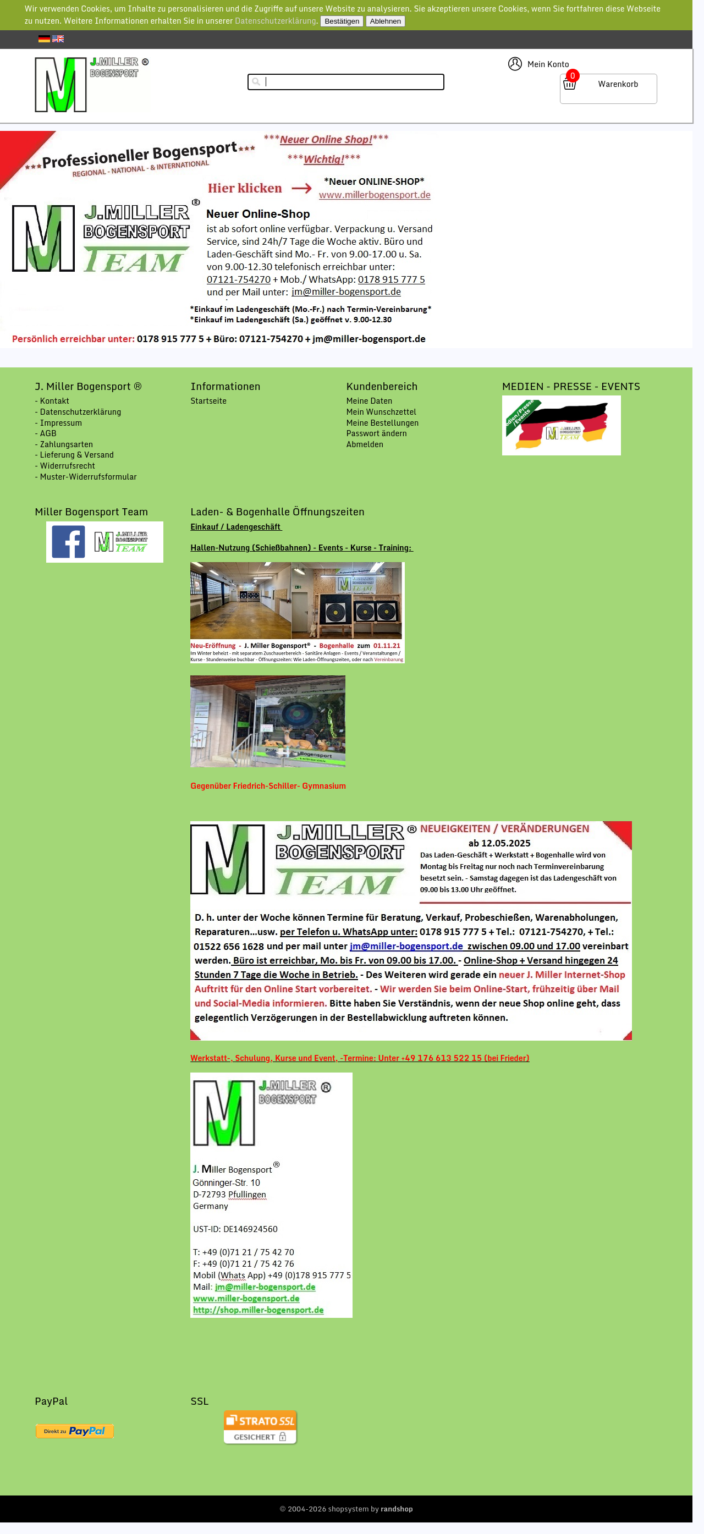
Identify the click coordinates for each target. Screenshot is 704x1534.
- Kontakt (52, 400)
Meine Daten (369, 400)
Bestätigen (341, 21)
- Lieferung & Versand (74, 454)
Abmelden (364, 444)
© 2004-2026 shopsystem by (346, 1509)
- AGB (46, 433)
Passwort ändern (376, 433)
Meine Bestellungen (382, 422)
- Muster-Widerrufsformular (86, 476)
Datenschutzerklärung (275, 20)
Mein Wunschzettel (381, 411)
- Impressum (58, 422)
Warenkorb (618, 84)
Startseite (208, 400)
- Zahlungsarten (64, 444)
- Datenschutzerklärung (78, 411)
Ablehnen (385, 21)
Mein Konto (548, 64)
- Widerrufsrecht (65, 465)
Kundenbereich (381, 386)
